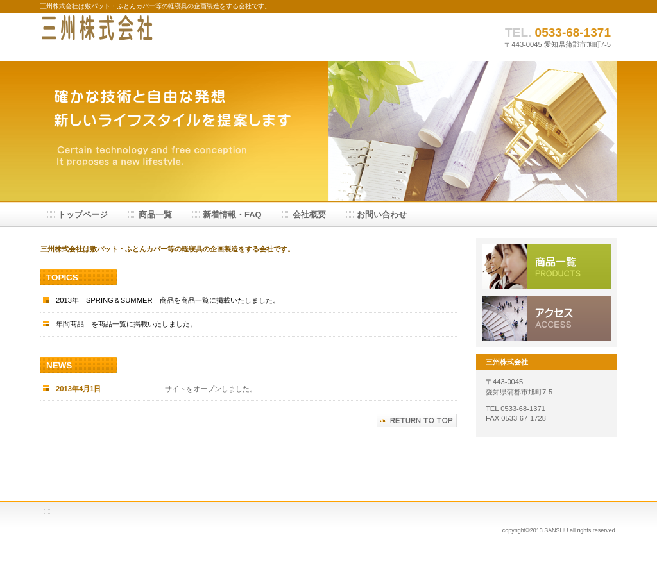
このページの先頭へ (417, 420)
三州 (168, 37)
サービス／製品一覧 (546, 266)
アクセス (546, 318)
